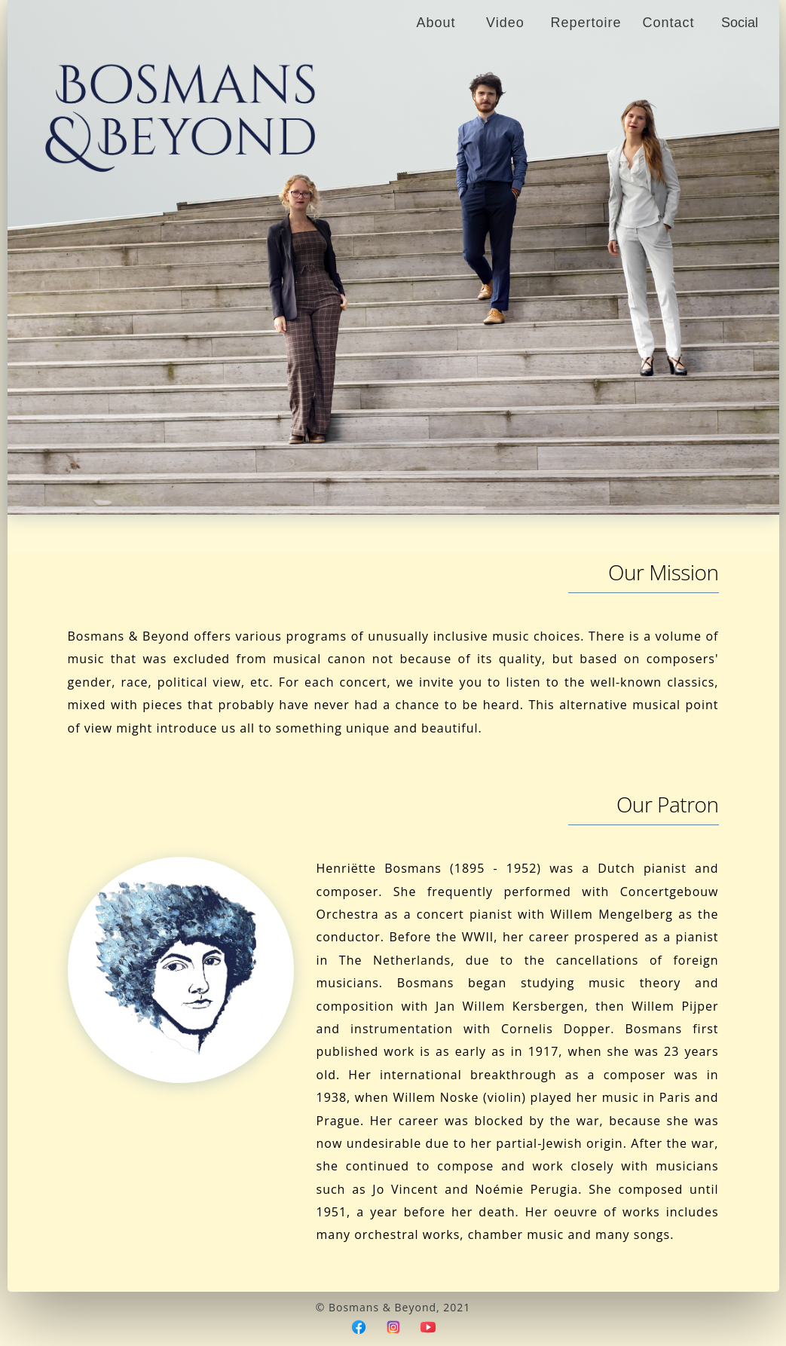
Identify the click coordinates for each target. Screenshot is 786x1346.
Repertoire (585, 22)
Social (739, 22)
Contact (668, 22)
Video (505, 22)
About (435, 22)
